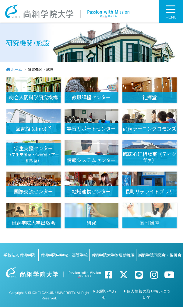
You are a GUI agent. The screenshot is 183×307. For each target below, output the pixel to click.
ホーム (16, 69)
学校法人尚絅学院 (19, 255)
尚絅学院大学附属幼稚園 (113, 255)
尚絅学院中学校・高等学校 (64, 255)
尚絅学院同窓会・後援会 (159, 255)
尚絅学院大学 (67, 11)
